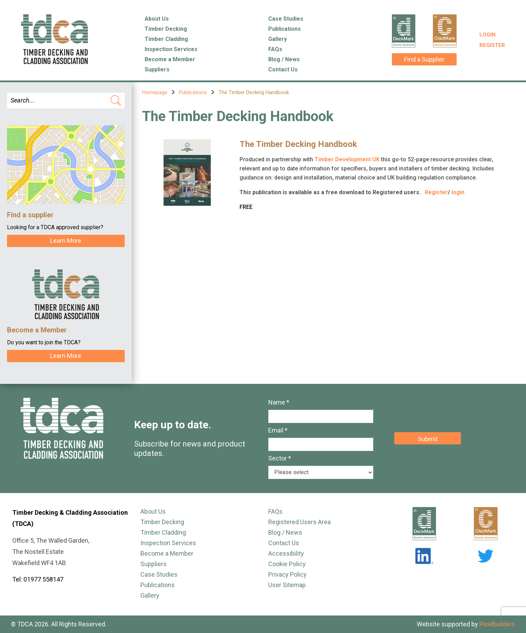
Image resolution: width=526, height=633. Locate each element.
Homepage (154, 92)
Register (492, 45)
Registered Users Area (299, 522)
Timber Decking (166, 29)
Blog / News (284, 59)
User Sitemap (287, 585)
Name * (278, 402)
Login (487, 34)
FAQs (275, 49)
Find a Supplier (424, 59)
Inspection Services (171, 49)
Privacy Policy (287, 574)
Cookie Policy (287, 564)
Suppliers (157, 69)
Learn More (65, 240)
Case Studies (285, 18)
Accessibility (286, 553)
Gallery (277, 39)
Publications (284, 29)
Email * (278, 430)
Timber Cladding (166, 39)
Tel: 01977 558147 (37, 579)
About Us (157, 18)
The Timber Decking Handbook (298, 144)
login (457, 192)
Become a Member (170, 59)
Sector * (279, 458)
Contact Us (283, 69)
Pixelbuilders (497, 624)
